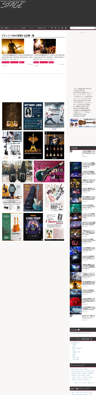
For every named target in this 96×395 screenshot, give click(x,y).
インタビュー (15, 27)
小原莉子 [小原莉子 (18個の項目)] (91, 362)
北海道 (74, 331)
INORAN (5, 71)
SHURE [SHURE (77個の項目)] (77, 383)
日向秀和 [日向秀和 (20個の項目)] (73, 362)
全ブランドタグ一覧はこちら (86, 391)
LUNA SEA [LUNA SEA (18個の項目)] (78, 364)
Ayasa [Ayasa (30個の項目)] (80, 356)
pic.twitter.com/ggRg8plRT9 (81, 110)
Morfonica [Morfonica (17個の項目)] (74, 366)
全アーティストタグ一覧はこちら (85, 370)
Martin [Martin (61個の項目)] (85, 385)
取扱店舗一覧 (41, 27)
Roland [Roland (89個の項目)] (87, 381)
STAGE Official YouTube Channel (81, 320)
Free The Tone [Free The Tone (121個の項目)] (82, 379)
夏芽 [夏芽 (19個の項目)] (82, 362)
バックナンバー (31, 27)
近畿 (74, 343)
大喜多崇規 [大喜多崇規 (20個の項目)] (87, 360)
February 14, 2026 (79, 116)
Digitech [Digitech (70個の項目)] (90, 383)
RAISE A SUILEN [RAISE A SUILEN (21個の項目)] (87, 358)
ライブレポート (15, 68)
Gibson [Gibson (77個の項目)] (73, 383)
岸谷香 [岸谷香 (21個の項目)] (73, 360)
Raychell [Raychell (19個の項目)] (78, 362)
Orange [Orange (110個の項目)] (92, 379)
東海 (74, 341)
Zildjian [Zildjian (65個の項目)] (76, 385)
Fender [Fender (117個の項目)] (88, 379)
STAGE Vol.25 (6, 68)
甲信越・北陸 (76, 339)
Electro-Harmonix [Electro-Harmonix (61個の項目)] (75, 388)
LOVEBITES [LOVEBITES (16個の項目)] (79, 366)
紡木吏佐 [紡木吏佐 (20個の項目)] (77, 360)
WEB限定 (36, 68)
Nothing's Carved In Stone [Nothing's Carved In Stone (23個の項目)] (77, 358)
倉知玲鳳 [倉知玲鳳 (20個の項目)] (82, 360)
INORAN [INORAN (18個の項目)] (88, 364)
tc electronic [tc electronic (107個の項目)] (74, 381)
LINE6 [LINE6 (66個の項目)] (73, 385)
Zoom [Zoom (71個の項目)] (86, 383)
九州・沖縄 (76, 346)
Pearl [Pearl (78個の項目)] (91, 381)
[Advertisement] (69, 13)
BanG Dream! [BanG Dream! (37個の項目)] (74, 356)
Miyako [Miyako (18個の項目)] (73, 364)
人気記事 (23, 27)
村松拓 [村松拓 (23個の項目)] (83, 356)
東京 (74, 337)
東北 (74, 333)
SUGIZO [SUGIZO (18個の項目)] (83, 364)
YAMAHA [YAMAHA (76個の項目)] (82, 383)
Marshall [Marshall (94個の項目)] (80, 381)
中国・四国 (76, 345)
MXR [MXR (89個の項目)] (84, 381)
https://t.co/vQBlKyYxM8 (80, 108)
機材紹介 (7, 27)
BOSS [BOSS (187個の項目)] (73, 379)
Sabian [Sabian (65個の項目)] (81, 385)
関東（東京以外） (77, 335)
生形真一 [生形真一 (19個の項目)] (86, 362)
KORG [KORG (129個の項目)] (76, 379)
